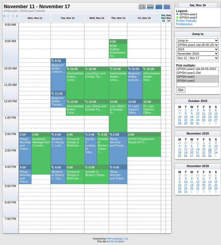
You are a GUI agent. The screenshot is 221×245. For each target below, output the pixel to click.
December (194, 166)
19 (209, 116)
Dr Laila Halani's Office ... (133, 109)
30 (191, 123)
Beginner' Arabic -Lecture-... (58, 68)
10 (197, 113)
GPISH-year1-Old (197, 73)
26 (209, 120)
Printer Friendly (186, 20)
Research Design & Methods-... (74, 142)
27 (215, 120)
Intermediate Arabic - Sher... (151, 76)
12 (209, 113)
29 (185, 123)
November (193, 133)
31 (197, 123)
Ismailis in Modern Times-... (96, 173)
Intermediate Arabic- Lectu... (75, 76)
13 (215, 113)
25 (203, 120)
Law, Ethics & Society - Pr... (117, 109)
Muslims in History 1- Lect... (57, 142)
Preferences (184, 24)
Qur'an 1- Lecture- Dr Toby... (90, 145)
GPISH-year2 (197, 81)
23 (191, 120)
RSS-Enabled (116, 241)
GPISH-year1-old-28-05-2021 (197, 69)
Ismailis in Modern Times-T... (103, 145)
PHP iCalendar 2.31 (117, 238)
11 (203, 113)
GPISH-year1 (197, 77)
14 (179, 116)
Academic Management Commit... (41, 142)
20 (215, 116)
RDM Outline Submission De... (117, 50)
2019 (203, 101)
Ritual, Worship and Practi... (118, 142)
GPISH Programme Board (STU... (141, 140)
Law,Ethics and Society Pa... (95, 75)
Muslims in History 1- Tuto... (57, 175)
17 (197, 116)
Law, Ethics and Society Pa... (95, 107)
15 (185, 116)
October (194, 101)
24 (197, 120)
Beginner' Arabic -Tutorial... (57, 101)
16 (191, 116)
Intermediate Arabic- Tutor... (75, 109)
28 (179, 123)
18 (203, 116)
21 (179, 120)
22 (185, 120)
